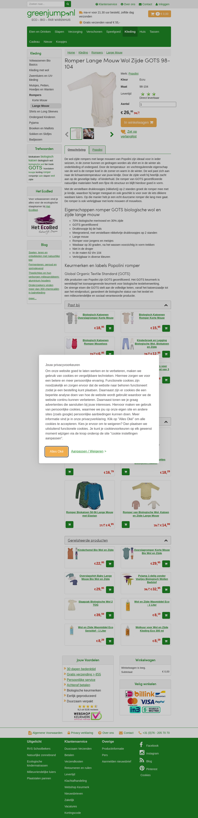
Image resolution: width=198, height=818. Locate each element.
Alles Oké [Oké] (56, 451)
